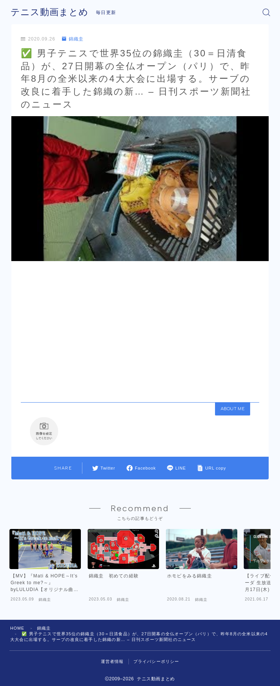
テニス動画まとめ (49, 12)
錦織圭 (73, 39)
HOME (17, 632)
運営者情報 (112, 666)
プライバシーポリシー (156, 666)
